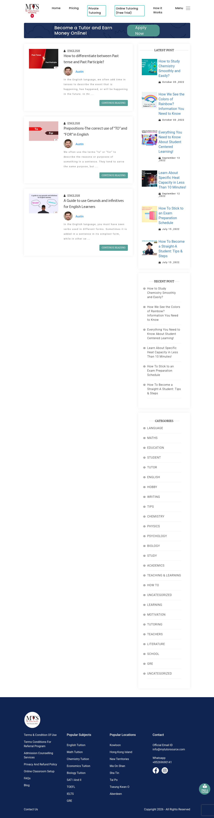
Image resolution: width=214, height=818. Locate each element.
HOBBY (152, 487)
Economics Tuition (78, 766)
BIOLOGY (153, 546)
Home (56, 8)
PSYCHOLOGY (157, 536)
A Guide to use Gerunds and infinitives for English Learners (94, 204)
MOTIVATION (156, 614)
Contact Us (31, 809)
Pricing (74, 8)
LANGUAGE (155, 428)
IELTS (70, 794)
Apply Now (140, 30)
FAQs (27, 778)
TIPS (150, 506)
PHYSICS (153, 526)
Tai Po (114, 780)
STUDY (152, 555)
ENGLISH (72, 51)
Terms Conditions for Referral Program (37, 744)
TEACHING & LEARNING (164, 575)
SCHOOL (153, 654)
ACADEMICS (155, 565)
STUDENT (154, 457)
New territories (119, 759)
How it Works (157, 10)
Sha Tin (114, 773)
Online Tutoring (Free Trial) (127, 10)
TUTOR (152, 467)
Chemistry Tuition (78, 759)
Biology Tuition (76, 773)
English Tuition (76, 745)
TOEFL (71, 787)
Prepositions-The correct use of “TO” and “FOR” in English (95, 132)
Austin (79, 71)
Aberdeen (116, 794)
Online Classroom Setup (39, 771)
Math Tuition (75, 752)
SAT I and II (74, 780)
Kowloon (115, 745)
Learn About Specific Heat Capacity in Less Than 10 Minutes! (162, 352)
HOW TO (153, 585)
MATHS (152, 438)
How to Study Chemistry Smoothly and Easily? (161, 293)
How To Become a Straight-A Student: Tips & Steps (164, 389)
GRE (150, 663)
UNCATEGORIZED (159, 595)
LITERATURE (156, 644)
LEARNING (154, 604)
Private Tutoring (94, 10)
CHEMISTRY (155, 516)
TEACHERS (155, 634)
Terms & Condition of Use (40, 735)
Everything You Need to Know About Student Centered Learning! (163, 334)
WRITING (153, 497)
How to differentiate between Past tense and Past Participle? (91, 59)
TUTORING (154, 624)
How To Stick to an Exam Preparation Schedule (160, 371)
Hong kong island (121, 752)
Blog (27, 785)
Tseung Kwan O (119, 787)
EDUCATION (155, 447)
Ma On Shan (117, 766)
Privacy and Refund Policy (40, 764)
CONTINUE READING (114, 102)
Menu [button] (182, 8)
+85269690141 (162, 762)
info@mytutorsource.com (169, 749)
